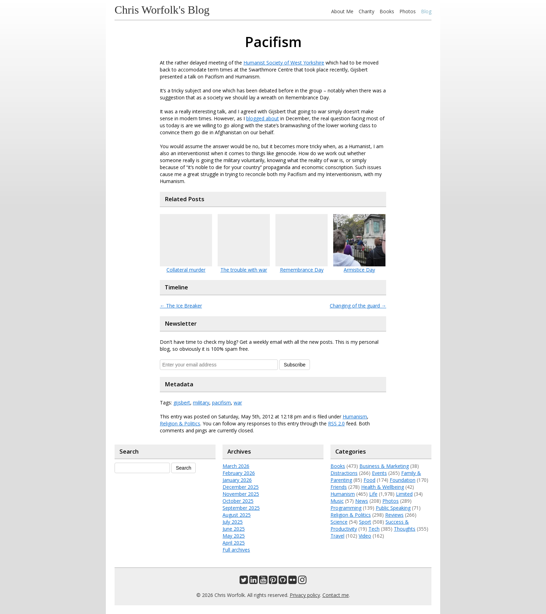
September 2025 (241, 508)
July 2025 (233, 521)
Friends (338, 487)
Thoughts (404, 528)
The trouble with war (243, 269)
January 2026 (237, 480)
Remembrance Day (301, 269)
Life (373, 494)
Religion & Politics (180, 423)
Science (339, 521)
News (361, 501)
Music (337, 501)
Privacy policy (305, 595)
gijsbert (181, 402)
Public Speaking (393, 508)
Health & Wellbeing (382, 487)
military (201, 402)
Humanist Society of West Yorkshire (283, 62)
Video (365, 535)
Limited (404, 494)
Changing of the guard (358, 305)
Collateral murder (185, 269)
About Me (342, 11)
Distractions (344, 473)
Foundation (402, 480)
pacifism (221, 402)
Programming (345, 508)
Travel (337, 535)
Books (387, 11)
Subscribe (294, 364)
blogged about (262, 118)
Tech (374, 528)
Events (379, 473)
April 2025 (234, 542)
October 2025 (238, 501)
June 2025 (234, 528)
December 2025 (241, 487)
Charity (366, 11)
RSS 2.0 (336, 423)
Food (369, 480)
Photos (407, 11)
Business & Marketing (384, 466)
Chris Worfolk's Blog (162, 9)
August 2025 (237, 514)
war (238, 402)
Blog (426, 11)
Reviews (394, 514)
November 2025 (241, 494)
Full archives (236, 549)
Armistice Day (359, 269)
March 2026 (236, 466)
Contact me (335, 595)
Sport (365, 521)
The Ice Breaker (181, 305)
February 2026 (239, 473)
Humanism (355, 416)
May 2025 (234, 535)
